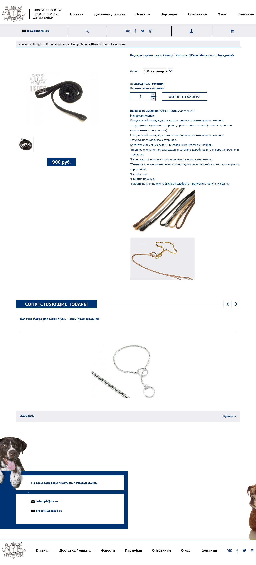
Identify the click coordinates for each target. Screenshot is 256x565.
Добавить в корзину (184, 96)
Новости (143, 14)
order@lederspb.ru (49, 511)
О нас (222, 14)
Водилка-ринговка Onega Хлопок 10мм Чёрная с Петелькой (85, 44)
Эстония (157, 84)
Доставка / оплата (109, 14)
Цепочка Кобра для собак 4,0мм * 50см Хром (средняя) (60, 319)
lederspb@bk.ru (38, 31)
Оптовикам (197, 14)
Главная (76, 14)
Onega (37, 44)
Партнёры (169, 14)
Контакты (245, 14)
